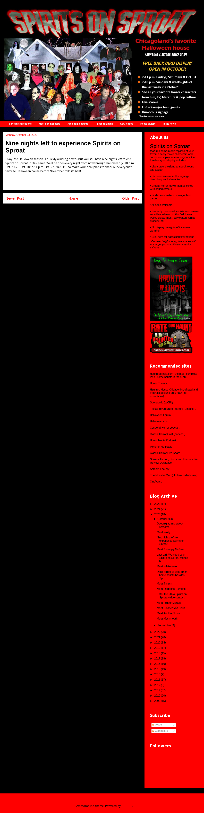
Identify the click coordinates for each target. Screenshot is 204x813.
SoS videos (126, 123)
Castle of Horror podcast (165, 427)
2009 (157, 700)
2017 (157, 658)
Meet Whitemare (167, 566)
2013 (157, 679)
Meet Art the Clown (168, 613)
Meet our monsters (49, 123)
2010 (157, 695)
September (164, 625)
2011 (157, 690)
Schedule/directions (20, 123)
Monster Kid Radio (161, 446)
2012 (157, 685)
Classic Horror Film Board (165, 453)
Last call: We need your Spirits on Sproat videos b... (172, 558)
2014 (157, 674)
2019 (157, 647)
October (162, 519)
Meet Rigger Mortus (169, 602)
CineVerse (156, 481)
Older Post (130, 198)
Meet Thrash (164, 583)
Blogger (127, 806)
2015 (157, 669)
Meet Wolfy (164, 532)
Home (73, 198)
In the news (169, 123)
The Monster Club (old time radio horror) (173, 475)
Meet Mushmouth (167, 618)
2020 (157, 642)
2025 (157, 503)
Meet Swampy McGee (170, 549)
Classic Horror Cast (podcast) (167, 434)
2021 (157, 637)
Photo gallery (148, 123)
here (161, 236)
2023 (157, 514)
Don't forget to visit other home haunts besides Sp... (172, 575)
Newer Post (14, 198)
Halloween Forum (160, 415)
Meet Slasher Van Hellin (171, 608)
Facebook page (104, 123)
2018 (157, 653)
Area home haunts (77, 123)
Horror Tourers (158, 383)
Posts (157, 725)
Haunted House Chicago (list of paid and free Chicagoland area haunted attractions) (174, 392)
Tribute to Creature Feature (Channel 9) (173, 408)
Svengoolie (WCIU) (161, 402)
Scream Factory (159, 469)
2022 (157, 632)
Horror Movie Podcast (163, 440)
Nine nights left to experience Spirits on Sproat (170, 540)
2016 (157, 663)
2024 (157, 509)
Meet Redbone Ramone (171, 588)
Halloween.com (159, 421)
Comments (160, 730)
